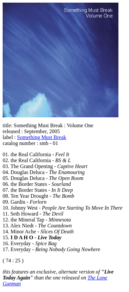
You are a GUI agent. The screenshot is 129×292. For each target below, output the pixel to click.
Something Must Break (41, 137)
